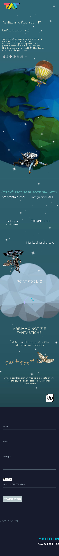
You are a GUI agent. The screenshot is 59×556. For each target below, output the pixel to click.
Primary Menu (54, 6)
